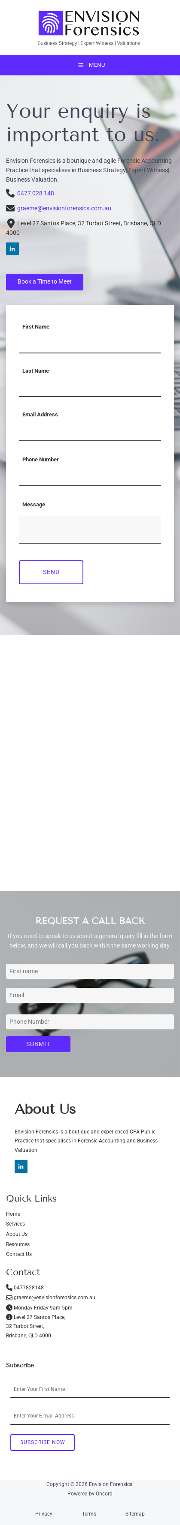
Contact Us (19, 1254)
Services (15, 1224)
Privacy (43, 1514)
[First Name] (90, 344)
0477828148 (29, 1288)
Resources (18, 1244)
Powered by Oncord (90, 1494)
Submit (38, 1044)
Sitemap (135, 1514)
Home (13, 1214)
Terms (89, 1514)
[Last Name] (90, 387)
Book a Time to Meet (33, 278)
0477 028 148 (30, 193)
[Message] (90, 530)
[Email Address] (90, 431)
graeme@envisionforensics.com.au (64, 208)
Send (51, 571)
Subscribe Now (42, 1442)
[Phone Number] (90, 476)
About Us (16, 1234)
